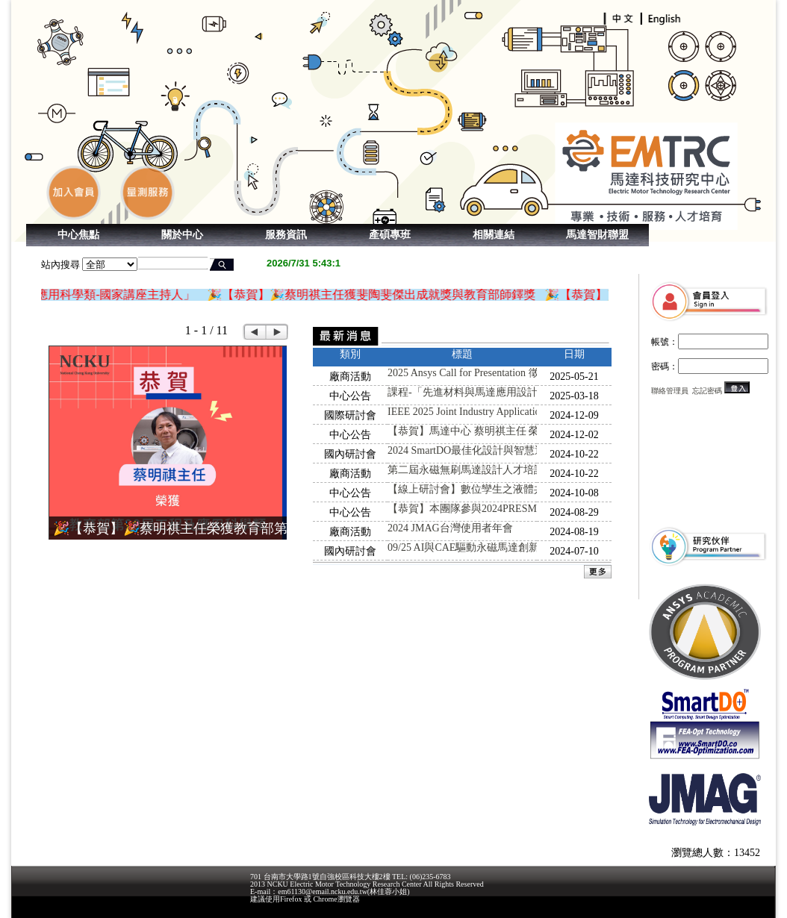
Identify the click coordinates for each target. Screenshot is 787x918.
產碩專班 (390, 234)
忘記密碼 (707, 391)
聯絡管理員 (669, 391)
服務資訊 (286, 234)
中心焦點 (78, 234)
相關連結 (493, 234)
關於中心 (182, 234)
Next (277, 332)
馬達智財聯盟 (597, 234)
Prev (254, 332)
